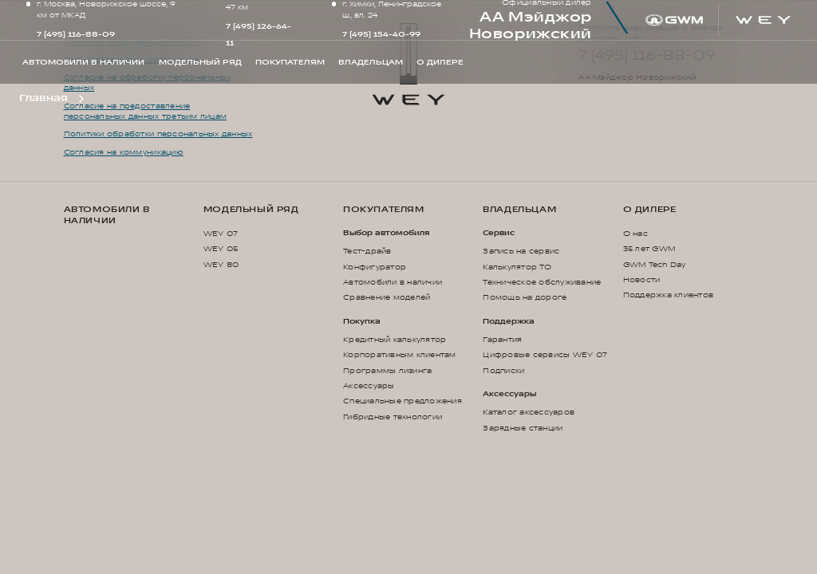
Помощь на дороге (524, 297)
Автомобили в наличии (107, 215)
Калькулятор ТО (517, 267)
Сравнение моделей (386, 297)
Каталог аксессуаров (528, 412)
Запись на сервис (521, 251)
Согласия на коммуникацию (124, 152)
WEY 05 (221, 249)
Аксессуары (369, 386)
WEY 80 (221, 264)
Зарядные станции (522, 428)
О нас (635, 233)
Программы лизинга (387, 370)
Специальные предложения (402, 401)
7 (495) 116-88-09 (76, 34)
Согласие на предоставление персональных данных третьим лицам (145, 111)
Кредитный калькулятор (394, 339)
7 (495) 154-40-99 (381, 34)
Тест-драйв (367, 251)
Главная (43, 98)
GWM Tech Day (654, 264)
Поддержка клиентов (668, 295)
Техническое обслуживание (542, 282)
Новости (642, 280)
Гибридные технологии (392, 417)
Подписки (503, 370)
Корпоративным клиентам (399, 355)
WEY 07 (221, 233)
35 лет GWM (649, 249)
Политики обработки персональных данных (158, 134)
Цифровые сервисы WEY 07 (545, 355)
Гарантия (502, 339)
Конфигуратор (374, 267)
